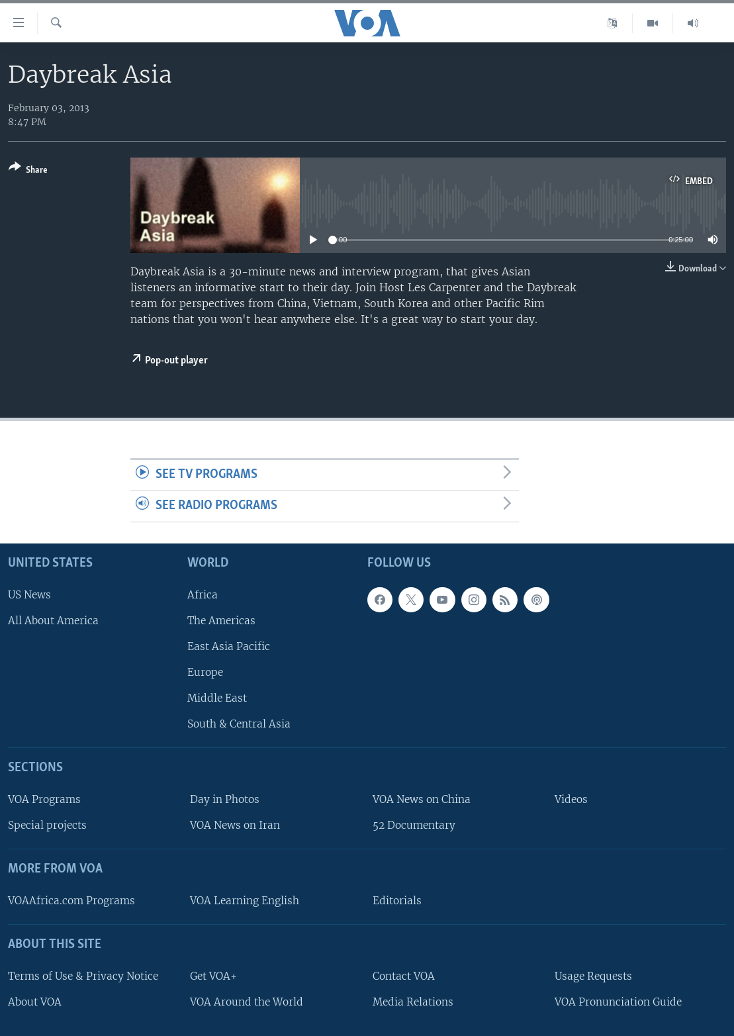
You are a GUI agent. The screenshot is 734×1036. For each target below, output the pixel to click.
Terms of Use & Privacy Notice (83, 976)
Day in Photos (224, 799)
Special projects (47, 825)
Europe (205, 672)
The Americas (221, 620)
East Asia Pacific (228, 646)
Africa (202, 595)
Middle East (217, 698)
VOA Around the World (246, 1002)
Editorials (397, 900)
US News (29, 595)
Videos (571, 799)
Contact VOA (404, 976)
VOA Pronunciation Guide (618, 1002)
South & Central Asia (239, 724)
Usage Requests (593, 976)
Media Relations (413, 1002)
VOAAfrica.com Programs (71, 900)
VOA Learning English (244, 900)
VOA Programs (44, 799)
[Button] (28, 171)
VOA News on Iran (235, 825)
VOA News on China (422, 799)
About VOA (35, 1002)
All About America (53, 620)
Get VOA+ (213, 976)
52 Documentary (414, 825)
